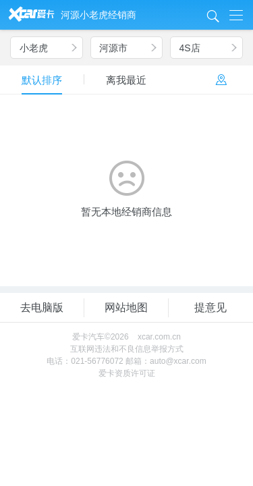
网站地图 (126, 307)
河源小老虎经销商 (98, 14)
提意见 (210, 307)
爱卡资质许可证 (127, 373)
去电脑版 (41, 307)
